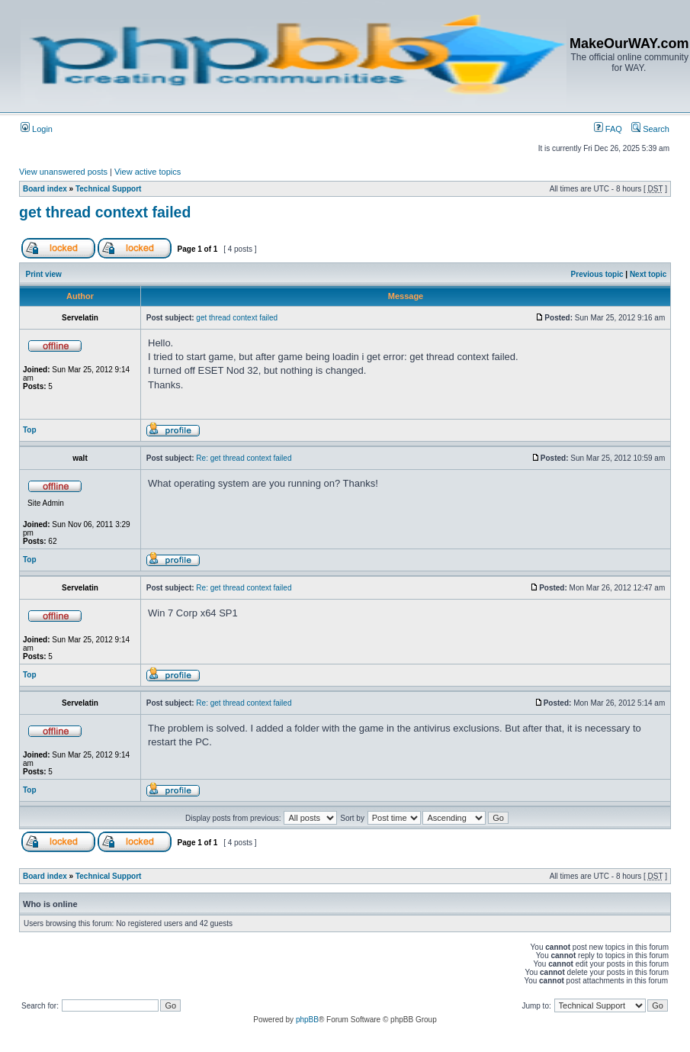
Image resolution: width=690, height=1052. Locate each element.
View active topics (147, 171)
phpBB (307, 1019)
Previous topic (597, 274)
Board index (45, 189)
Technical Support (108, 189)
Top (30, 430)
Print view (44, 274)
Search (650, 129)
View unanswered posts (63, 171)
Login (37, 129)
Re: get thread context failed (243, 458)
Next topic (648, 274)
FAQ (608, 129)
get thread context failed (105, 212)
